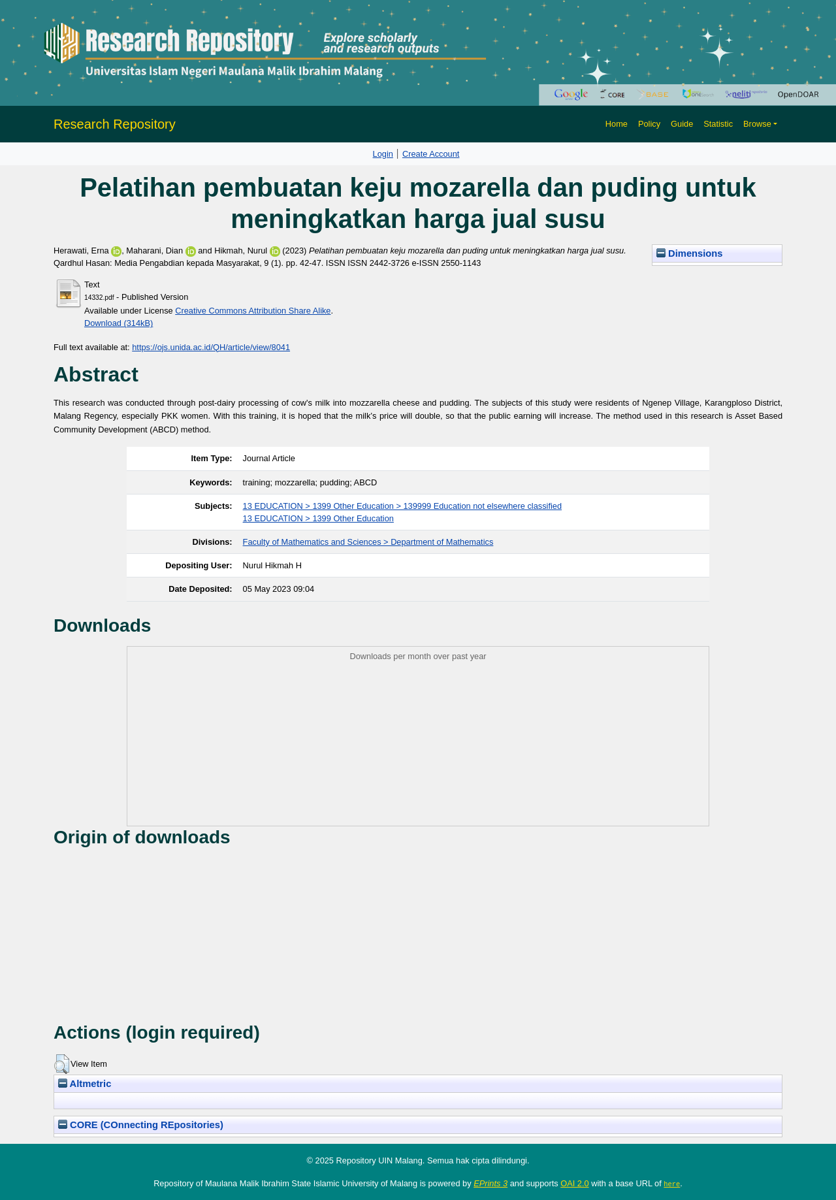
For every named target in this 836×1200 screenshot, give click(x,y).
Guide (682, 124)
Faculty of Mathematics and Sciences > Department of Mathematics (368, 542)
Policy (649, 124)
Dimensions (689, 253)
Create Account (431, 154)
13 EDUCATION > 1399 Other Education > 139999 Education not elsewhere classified (402, 506)
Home (616, 124)
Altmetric (84, 1083)
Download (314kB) (118, 323)
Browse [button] (757, 124)
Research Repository (115, 124)
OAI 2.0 (574, 1183)
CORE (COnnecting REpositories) (140, 1125)
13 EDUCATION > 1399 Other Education (318, 518)
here (672, 1183)
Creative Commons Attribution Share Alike (252, 311)
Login (383, 154)
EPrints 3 (490, 1183)
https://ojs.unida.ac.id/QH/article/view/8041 (211, 347)
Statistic (718, 124)
